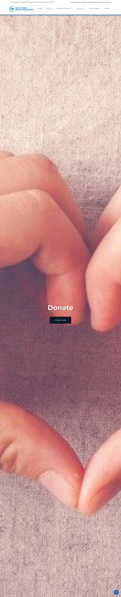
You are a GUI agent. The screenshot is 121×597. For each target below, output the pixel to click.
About (48, 8)
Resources (80, 8)
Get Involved (93, 8)
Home (40, 8)
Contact (107, 8)
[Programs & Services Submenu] (72, 8)
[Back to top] (116, 592)
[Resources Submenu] (85, 8)
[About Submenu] (52, 8)
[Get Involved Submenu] (100, 8)
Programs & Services (63, 8)
